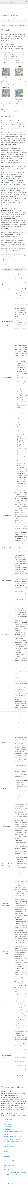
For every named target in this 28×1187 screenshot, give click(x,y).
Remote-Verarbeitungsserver (12, 1149)
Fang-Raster (7, 1154)
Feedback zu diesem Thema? (18, 1184)
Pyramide (6, 1144)
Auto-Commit (8, 1119)
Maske (6, 1134)
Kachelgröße (7, 1156)
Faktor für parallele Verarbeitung (13, 1141)
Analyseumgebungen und (13, 1109)
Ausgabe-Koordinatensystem (12, 1139)
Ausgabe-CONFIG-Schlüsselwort (13, 1136)
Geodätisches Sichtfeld (10, 1175)
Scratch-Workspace (9, 1151)
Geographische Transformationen (13, 1131)
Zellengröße (7, 1121)
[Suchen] (26, 2)
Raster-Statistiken (9, 1146)
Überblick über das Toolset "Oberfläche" (15, 1172)
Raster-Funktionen (9, 1165)
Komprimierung (8, 1124)
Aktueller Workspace (10, 1126)
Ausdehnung (7, 1129)
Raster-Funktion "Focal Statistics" (13, 182)
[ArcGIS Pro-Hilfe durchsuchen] (12, 2)
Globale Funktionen (9, 1163)
